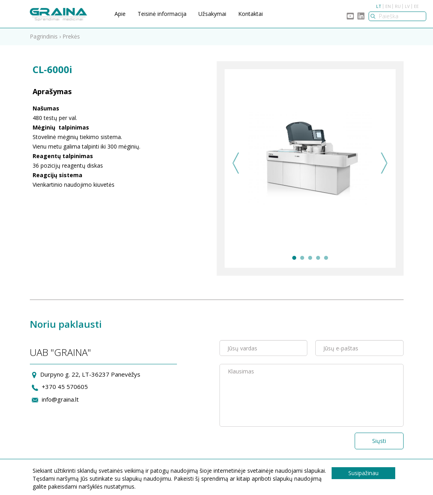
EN (388, 6)
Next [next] (384, 163)
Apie (120, 13)
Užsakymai (212, 13)
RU (398, 6)
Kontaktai (250, 13)
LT (378, 6)
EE (416, 6)
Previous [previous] (236, 163)
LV (407, 6)
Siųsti (379, 441)
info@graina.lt (60, 399)
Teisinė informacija (162, 13)
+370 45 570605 (65, 387)
